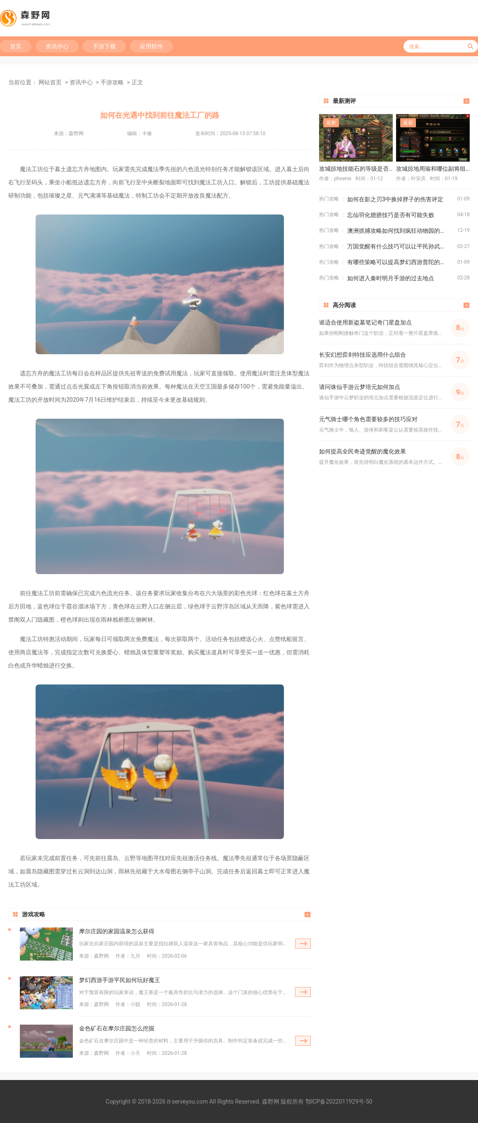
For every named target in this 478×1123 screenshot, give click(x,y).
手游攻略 (112, 82)
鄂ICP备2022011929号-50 (338, 1101)
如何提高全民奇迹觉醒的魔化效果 (362, 451)
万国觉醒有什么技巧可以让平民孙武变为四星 (402, 246)
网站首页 (50, 82)
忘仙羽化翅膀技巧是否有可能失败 (390, 215)
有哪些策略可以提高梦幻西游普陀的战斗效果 (402, 262)
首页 (16, 46)
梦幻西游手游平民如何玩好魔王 (119, 980)
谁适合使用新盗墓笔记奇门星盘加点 (365, 322)
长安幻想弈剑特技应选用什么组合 (362, 354)
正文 (137, 82)
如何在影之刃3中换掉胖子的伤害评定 (395, 199)
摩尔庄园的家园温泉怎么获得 (116, 931)
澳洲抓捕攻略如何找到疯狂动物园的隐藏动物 (402, 230)
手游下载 (104, 46)
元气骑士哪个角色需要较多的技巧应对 (368, 419)
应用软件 (151, 46)
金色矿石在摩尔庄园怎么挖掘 (116, 1028)
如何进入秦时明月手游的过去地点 (390, 278)
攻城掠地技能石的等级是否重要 (356, 168)
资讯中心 (57, 46)
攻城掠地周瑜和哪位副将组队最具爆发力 (433, 168)
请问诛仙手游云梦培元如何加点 (359, 387)
